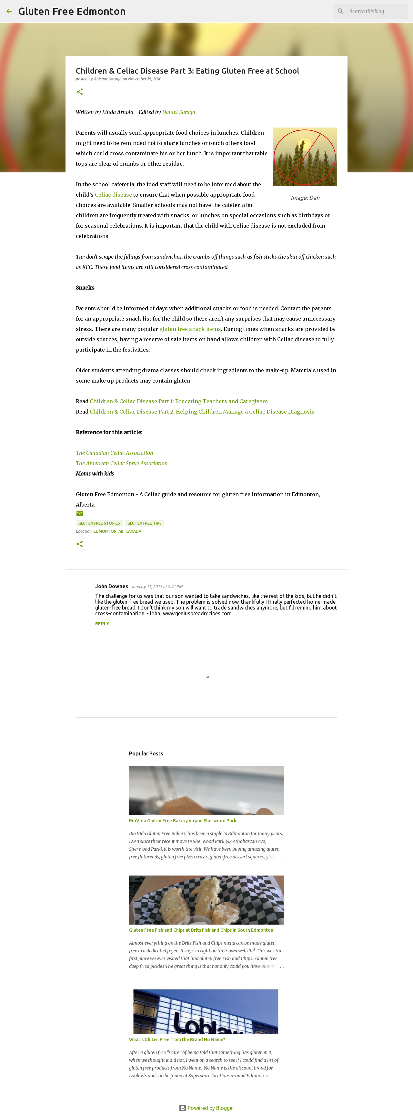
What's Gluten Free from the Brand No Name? (177, 1039)
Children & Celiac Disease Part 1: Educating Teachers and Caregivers (179, 401)
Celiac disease (113, 194)
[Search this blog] (374, 11)
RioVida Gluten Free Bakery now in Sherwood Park (183, 820)
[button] (80, 92)
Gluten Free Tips (144, 523)
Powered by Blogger (206, 1108)
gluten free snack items (190, 329)
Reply (102, 623)
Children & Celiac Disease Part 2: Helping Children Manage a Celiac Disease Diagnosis (202, 411)
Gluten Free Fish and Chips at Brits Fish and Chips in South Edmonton (201, 930)
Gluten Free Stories (99, 523)
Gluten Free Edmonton (72, 11)
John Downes (111, 586)
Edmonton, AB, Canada (117, 531)
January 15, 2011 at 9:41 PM (156, 586)
